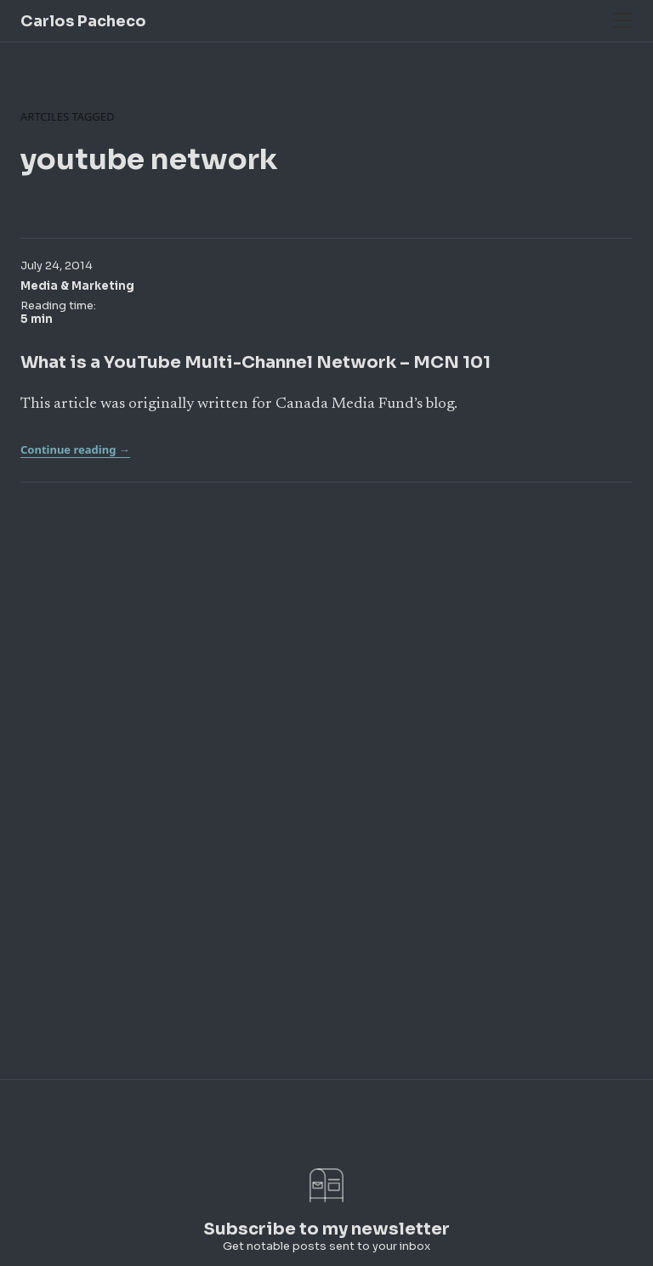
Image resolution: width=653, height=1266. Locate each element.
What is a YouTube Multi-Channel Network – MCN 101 (255, 362)
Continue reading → (75, 449)
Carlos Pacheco (83, 21)
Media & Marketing (77, 286)
